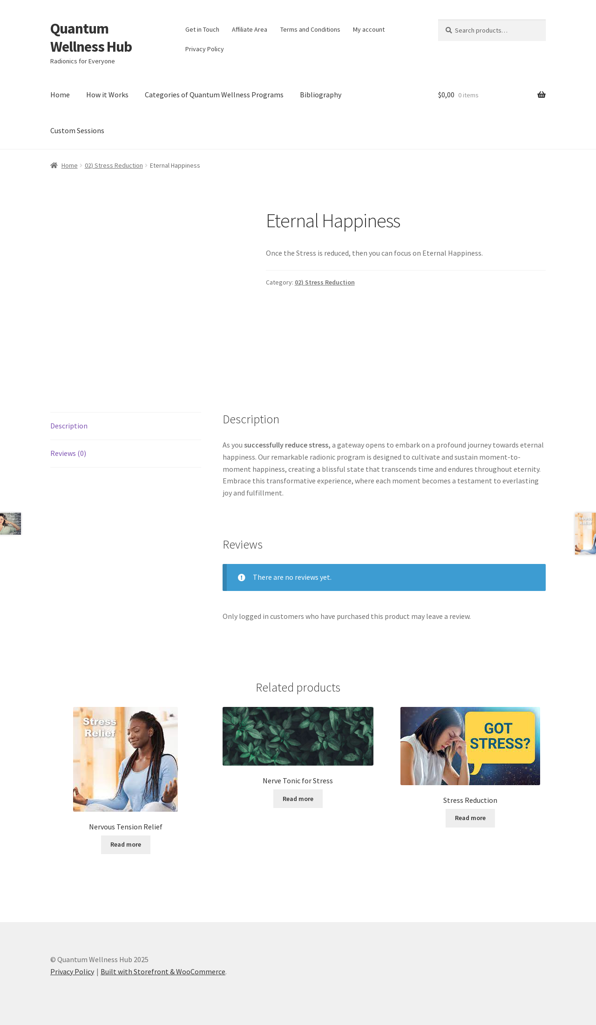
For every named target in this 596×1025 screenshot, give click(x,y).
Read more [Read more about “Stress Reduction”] (470, 818)
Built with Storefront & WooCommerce (163, 971)
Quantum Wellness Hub (91, 37)
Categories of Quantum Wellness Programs (214, 94)
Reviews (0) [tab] (68, 453)
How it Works (107, 94)
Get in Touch (202, 29)
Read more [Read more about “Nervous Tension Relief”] (125, 844)
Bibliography (320, 94)
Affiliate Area (249, 29)
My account (369, 29)
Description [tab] (69, 425)
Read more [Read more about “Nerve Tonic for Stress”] (298, 798)
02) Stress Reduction (114, 165)
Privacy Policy (204, 49)
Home (60, 94)
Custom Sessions (77, 130)
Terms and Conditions (310, 29)
